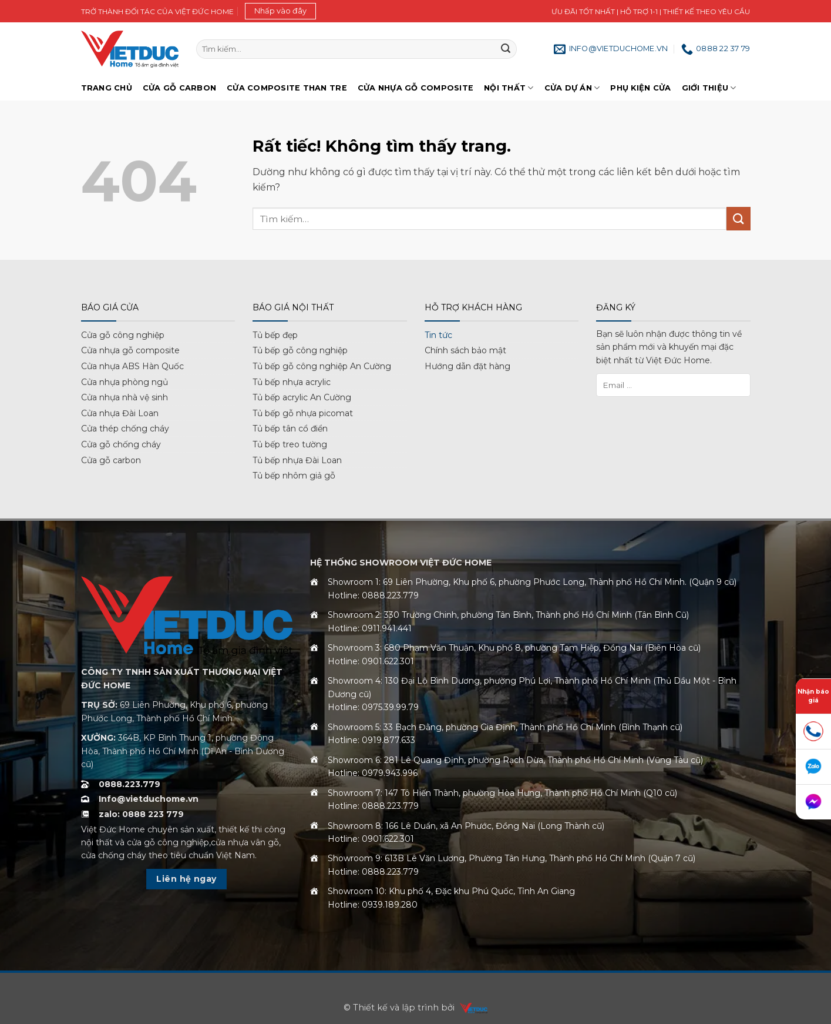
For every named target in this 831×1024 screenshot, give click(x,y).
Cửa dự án (572, 87)
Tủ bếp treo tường (290, 444)
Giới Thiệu (709, 87)
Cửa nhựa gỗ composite (130, 350)
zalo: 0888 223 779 (141, 814)
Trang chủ (106, 87)
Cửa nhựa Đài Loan (120, 413)
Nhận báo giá (813, 696)
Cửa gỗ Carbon (179, 87)
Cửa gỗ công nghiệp (122, 335)
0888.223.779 (129, 784)
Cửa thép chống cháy (125, 428)
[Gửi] (506, 49)
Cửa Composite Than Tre (287, 87)
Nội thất (509, 87)
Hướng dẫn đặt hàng (467, 366)
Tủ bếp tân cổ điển (290, 428)
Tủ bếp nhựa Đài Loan (297, 460)
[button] (280, 11)
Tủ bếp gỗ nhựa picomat (303, 413)
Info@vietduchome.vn (149, 799)
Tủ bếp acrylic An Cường (302, 397)
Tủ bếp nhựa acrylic (292, 382)
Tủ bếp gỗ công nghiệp (300, 350)
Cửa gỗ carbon (111, 460)
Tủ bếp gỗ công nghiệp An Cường (322, 366)
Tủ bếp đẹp (275, 335)
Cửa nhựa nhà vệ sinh (124, 397)
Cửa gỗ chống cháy (121, 444)
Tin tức (438, 335)
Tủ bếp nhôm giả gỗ (294, 475)
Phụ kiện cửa (640, 87)
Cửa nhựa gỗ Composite (415, 87)
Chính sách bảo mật (465, 350)
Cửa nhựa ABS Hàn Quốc (132, 366)
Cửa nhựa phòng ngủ (124, 382)
